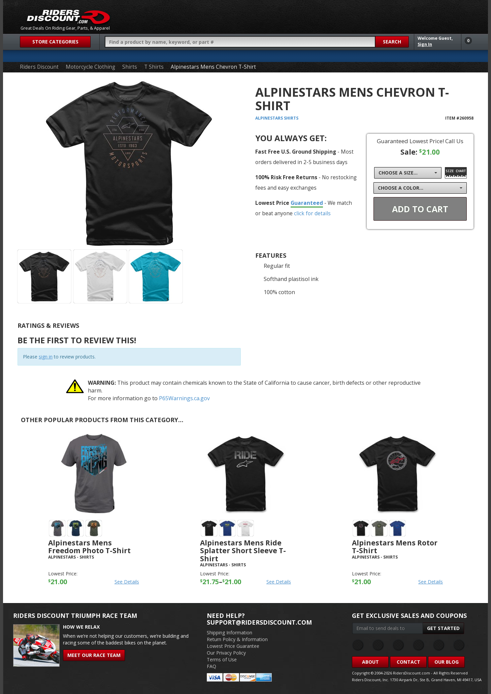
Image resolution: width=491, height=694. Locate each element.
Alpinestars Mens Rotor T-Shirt (394, 546)
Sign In (425, 44)
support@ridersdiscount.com (259, 622)
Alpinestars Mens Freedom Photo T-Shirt (89, 546)
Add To (420, 209)
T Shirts (154, 66)
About (370, 662)
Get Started (443, 628)
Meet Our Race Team (94, 655)
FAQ (211, 666)
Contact (408, 662)
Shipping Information (229, 632)
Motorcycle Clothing (90, 66)
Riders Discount (39, 66)
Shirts (129, 66)
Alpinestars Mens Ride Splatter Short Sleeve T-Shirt (243, 550)
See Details (126, 581)
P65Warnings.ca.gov (184, 398)
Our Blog (446, 662)
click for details (312, 213)
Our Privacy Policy (226, 653)
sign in (46, 356)
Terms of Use (222, 659)
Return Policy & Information (237, 639)
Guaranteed (307, 203)
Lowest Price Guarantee (233, 646)
